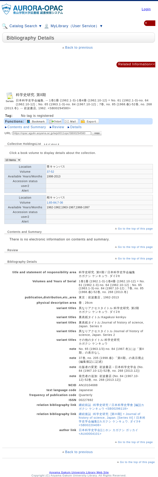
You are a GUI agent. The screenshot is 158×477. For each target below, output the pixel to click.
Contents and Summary (26, 127)
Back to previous (79, 47)
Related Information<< (136, 64)
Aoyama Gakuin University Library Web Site (79, 472)
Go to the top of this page (135, 228)
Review (58, 127)
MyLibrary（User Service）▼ (73, 26)
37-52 (50, 171)
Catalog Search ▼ (22, 26)
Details (76, 127)
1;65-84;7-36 (55, 202)
